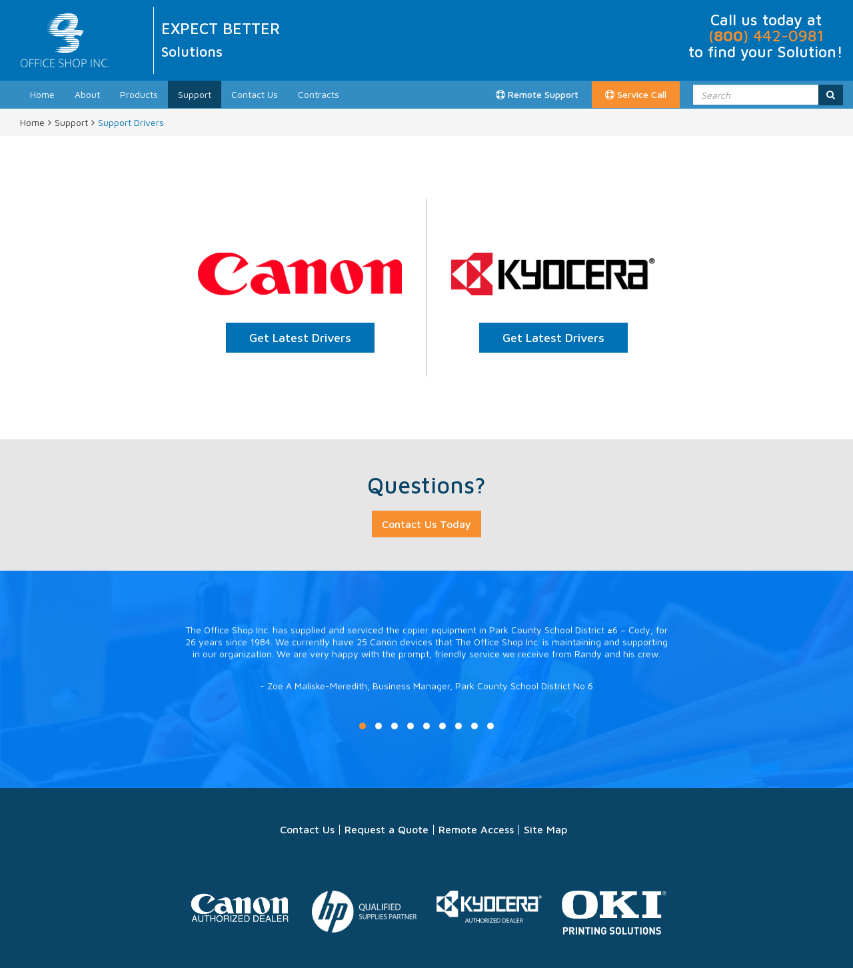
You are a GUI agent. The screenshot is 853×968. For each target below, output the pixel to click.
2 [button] (378, 726)
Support (194, 94)
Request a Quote (386, 829)
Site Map (545, 829)
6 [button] (442, 726)
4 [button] (410, 726)
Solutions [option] (192, 51)
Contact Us (254, 94)
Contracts (318, 94)
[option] (426, 671)
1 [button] (362, 726)
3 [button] (394, 726)
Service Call (635, 94)
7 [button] (458, 726)
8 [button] (474, 726)
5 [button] (426, 726)
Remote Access (476, 829)
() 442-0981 (766, 36)
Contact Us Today (426, 524)
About (87, 94)
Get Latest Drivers (300, 338)
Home (42, 94)
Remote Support (537, 94)
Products (139, 94)
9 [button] (490, 726)
